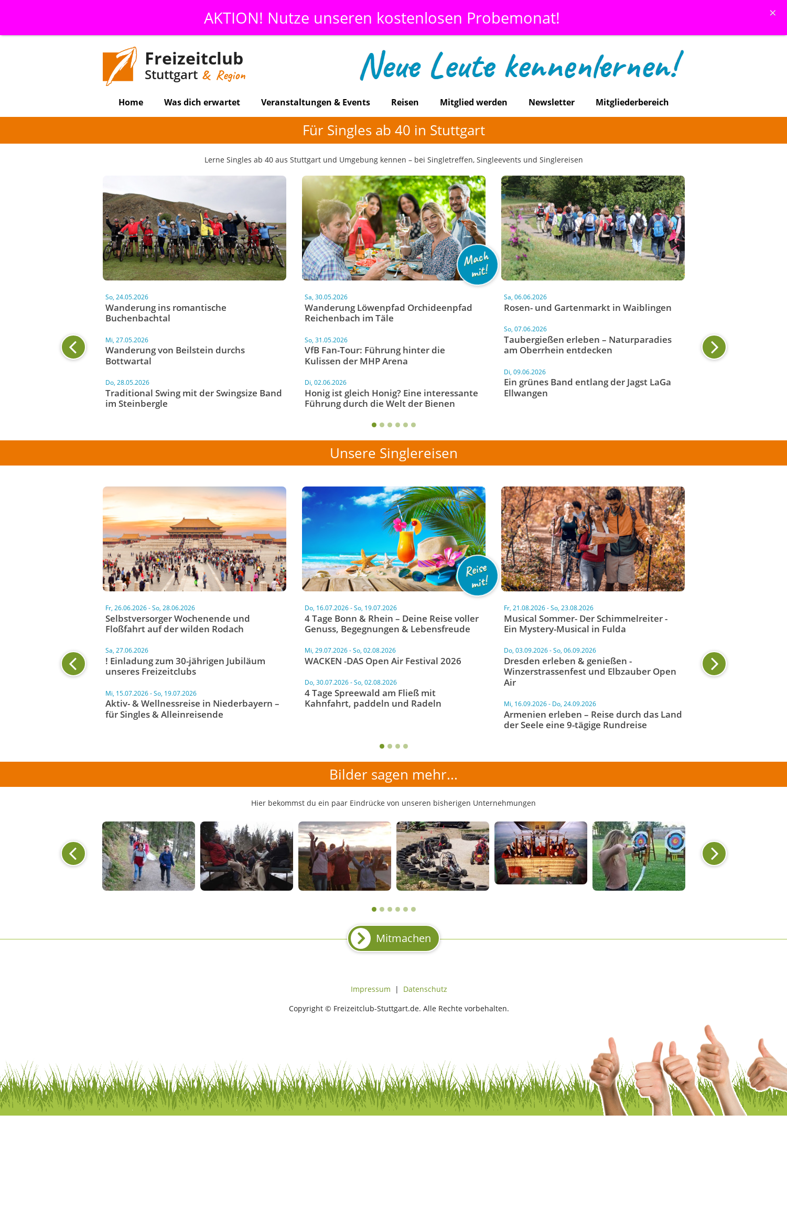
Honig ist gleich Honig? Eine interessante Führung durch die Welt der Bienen (391, 398)
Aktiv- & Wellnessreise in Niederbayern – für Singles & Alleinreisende (192, 708)
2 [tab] (382, 425)
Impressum (371, 989)
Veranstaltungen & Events (315, 102)
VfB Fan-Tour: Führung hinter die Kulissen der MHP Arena (375, 355)
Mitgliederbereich (632, 102)
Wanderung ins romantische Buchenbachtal (166, 312)
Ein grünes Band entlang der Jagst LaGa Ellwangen (587, 387)
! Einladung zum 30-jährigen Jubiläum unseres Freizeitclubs (185, 666)
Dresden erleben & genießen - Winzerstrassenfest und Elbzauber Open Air (590, 671)
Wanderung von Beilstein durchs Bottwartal (175, 355)
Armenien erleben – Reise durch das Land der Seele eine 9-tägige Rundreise (593, 719)
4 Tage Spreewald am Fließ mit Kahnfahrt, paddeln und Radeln (373, 698)
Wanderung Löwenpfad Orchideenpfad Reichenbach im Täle (388, 312)
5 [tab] (405, 425)
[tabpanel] (393, 352)
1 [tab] (374, 425)
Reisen (405, 102)
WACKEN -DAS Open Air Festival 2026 (383, 661)
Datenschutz (425, 989)
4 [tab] (397, 425)
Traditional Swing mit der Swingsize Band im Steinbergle (193, 398)
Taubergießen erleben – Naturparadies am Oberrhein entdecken (588, 344)
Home (130, 102)
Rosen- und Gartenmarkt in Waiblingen (588, 307)
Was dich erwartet (202, 102)
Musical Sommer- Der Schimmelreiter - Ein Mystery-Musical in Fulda (585, 623)
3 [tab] (389, 425)
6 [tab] (413, 425)
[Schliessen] (773, 12)
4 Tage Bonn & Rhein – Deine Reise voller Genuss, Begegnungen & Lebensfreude (392, 623)
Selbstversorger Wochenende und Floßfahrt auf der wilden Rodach (177, 623)
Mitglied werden (474, 102)
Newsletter (552, 102)
